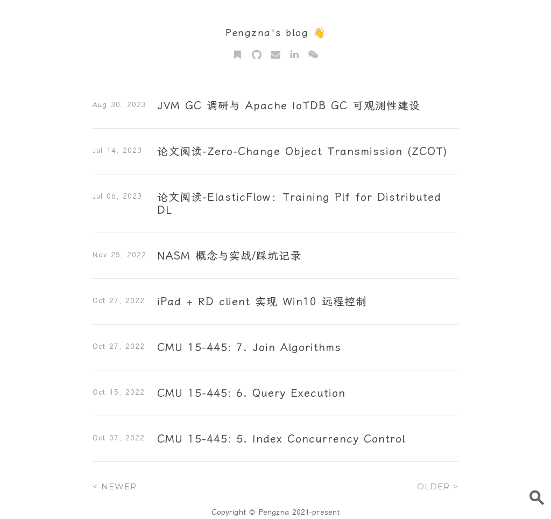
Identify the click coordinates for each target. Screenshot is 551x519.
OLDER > (437, 486)
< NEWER (115, 486)
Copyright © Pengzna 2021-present (275, 512)
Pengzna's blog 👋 (275, 32)
